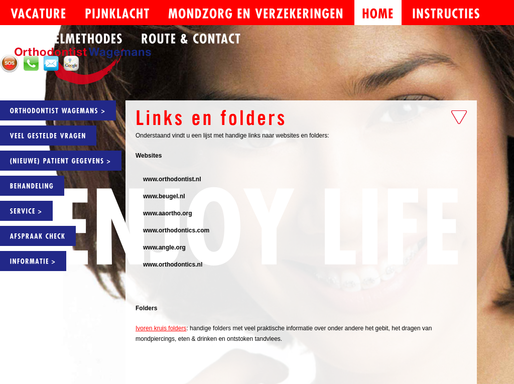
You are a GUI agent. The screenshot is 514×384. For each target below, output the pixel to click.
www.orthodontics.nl (172, 264)
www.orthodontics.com (176, 230)
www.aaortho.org (167, 213)
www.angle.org (164, 247)
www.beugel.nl (164, 196)
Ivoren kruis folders (161, 328)
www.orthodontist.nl (172, 179)
